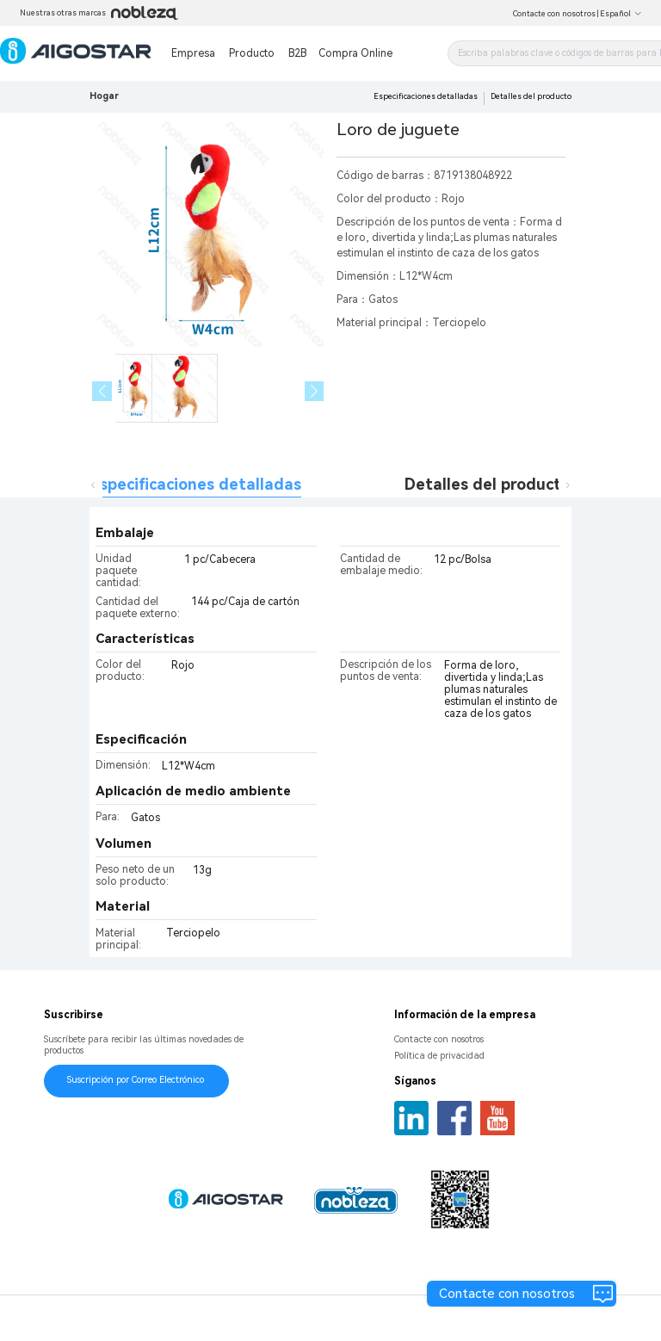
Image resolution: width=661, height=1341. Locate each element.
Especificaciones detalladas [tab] (195, 484)
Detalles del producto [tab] (488, 484)
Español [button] (621, 13)
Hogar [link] (104, 96)
